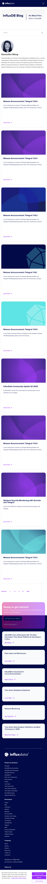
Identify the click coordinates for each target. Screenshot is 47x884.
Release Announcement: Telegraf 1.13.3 (20, 557)
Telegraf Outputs (9, 834)
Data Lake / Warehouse (11, 777)
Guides (6, 802)
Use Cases (7, 784)
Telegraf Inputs (8, 832)
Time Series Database (10, 788)
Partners (7, 848)
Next (28, 591)
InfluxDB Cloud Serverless (11, 768)
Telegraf (7, 825)
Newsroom (7, 850)
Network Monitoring (10, 795)
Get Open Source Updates (12, 622)
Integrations (8, 775)
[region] (23, 877)
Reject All (39, 877)
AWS (6, 827)
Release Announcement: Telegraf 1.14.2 (20, 215)
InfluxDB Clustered (9, 773)
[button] (43, 3)
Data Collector (8, 779)
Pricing (6, 782)
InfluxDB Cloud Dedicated (11, 770)
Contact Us (7, 853)
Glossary (7, 836)
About (6, 844)
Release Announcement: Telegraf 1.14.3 (20, 158)
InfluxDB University (9, 818)
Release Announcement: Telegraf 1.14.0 (20, 329)
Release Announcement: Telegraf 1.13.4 (20, 443)
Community (8, 821)
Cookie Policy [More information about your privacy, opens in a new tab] (15, 878)
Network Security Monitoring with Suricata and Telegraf (22, 501)
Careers (7, 846)
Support (7, 809)
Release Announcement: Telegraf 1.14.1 (20, 272)
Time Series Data (9, 786)
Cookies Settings (39, 881)
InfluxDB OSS (8, 823)
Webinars (7, 811)
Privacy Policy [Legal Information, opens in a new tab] (22, 878)
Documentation (9, 814)
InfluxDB (7, 766)
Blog (6, 805)
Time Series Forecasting (11, 791)
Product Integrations (10, 830)
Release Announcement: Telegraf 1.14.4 (20, 101)
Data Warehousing (9, 793)
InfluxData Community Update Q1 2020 (20, 386)
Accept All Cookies (39, 874)
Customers (7, 807)
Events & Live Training (10, 816)
